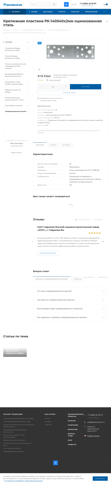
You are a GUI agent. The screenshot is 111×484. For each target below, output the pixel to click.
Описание (40, 145)
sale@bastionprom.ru (96, 422)
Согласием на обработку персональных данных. (24, 481)
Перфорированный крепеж (13, 451)
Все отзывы (98, 219)
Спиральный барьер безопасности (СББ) (18, 418)
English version (93, 436)
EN (75, 4)
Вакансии (72, 429)
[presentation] (32, 241)
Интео (105, 472)
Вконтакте (66, 4)
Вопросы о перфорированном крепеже (52, 279)
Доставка (66, 145)
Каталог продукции (13, 414)
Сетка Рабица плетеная (12, 448)
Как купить (50, 414)
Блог (70, 440)
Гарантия (48, 424)
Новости (72, 444)
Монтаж (72, 421)
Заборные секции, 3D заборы (14, 440)
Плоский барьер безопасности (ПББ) (16, 421)
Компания (73, 425)
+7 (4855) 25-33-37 (88, 4)
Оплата (53, 145)
